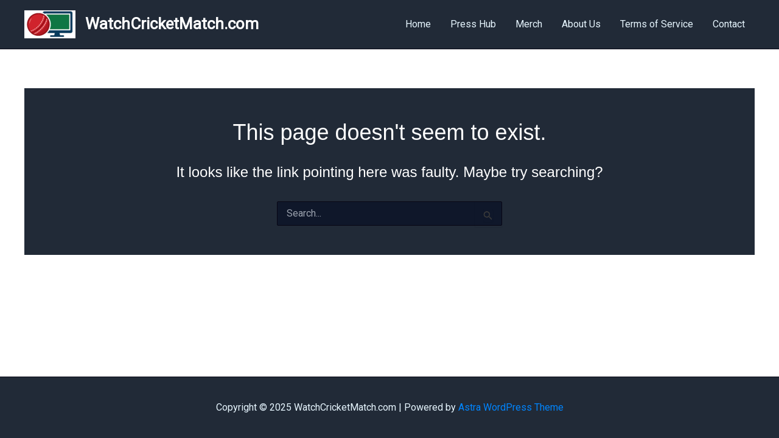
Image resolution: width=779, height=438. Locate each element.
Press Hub (473, 24)
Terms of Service (656, 24)
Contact (729, 24)
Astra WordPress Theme (511, 407)
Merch (528, 24)
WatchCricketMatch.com (172, 24)
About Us (581, 24)
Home (418, 24)
